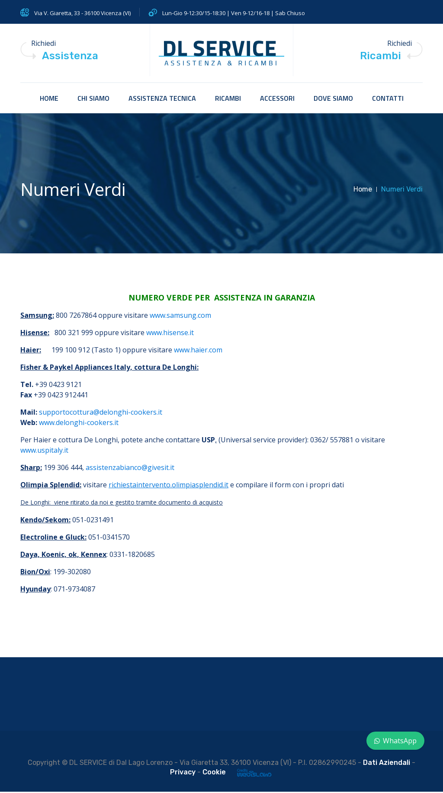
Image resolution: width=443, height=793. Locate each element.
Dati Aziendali (386, 764)
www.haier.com (198, 351)
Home (362, 190)
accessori (277, 99)
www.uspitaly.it (44, 451)
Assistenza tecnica (162, 99)
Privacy (183, 773)
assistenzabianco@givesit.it (130, 468)
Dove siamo (333, 99)
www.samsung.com (180, 316)
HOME (49, 99)
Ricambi (228, 99)
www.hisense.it (170, 334)
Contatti (388, 99)
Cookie (214, 773)
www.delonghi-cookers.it (79, 423)
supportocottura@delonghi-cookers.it (100, 413)
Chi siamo (93, 99)
